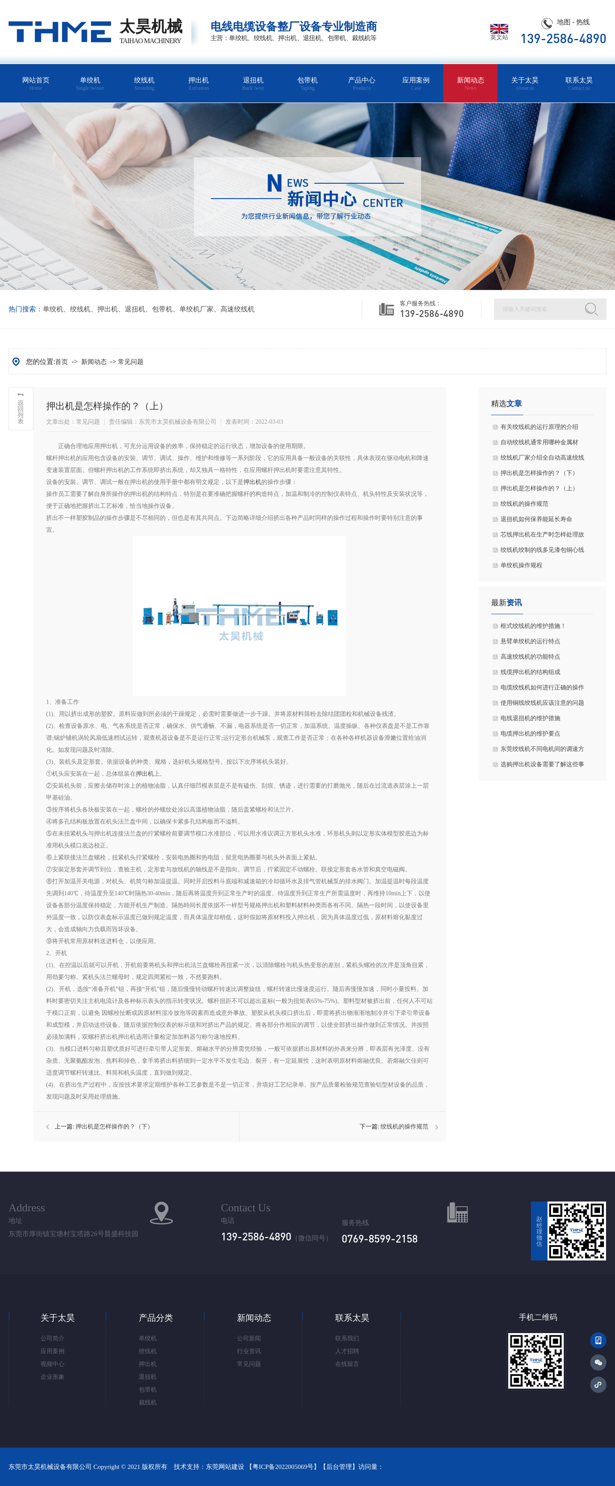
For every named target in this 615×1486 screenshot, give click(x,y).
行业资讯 (249, 1351)
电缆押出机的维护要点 (530, 733)
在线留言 (347, 1364)
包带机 (307, 83)
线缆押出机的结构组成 (530, 672)
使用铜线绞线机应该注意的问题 (542, 703)
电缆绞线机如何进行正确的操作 (542, 687)
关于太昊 (525, 83)
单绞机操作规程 (521, 565)
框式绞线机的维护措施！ (533, 626)
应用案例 (416, 83)
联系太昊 (579, 83)
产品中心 (362, 83)
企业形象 (52, 1377)
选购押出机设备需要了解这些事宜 (542, 766)
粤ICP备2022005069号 (282, 1466)
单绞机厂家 (196, 309)
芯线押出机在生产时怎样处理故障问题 (542, 536)
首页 (61, 361)
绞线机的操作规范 (404, 1126)
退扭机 (253, 83)
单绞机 (90, 83)
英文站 (499, 35)
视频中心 (52, 1364)
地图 (564, 22)
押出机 (199, 83)
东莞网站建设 (225, 1466)
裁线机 (148, 1402)
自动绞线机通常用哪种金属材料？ (539, 444)
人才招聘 (347, 1351)
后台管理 (339, 1466)
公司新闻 (249, 1338)
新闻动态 (470, 83)
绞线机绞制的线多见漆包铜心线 (542, 550)
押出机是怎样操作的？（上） (539, 488)
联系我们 (347, 1338)
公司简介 (52, 1338)
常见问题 (131, 361)
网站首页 (36, 83)
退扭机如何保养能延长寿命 (536, 519)
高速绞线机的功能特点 (530, 657)
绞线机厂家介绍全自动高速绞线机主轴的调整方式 (542, 460)
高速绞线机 (237, 309)
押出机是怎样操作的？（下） (114, 1126)
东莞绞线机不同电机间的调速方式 (542, 751)
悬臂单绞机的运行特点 (530, 641)
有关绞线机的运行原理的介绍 (539, 427)
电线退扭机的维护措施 (530, 718)
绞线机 (144, 83)
